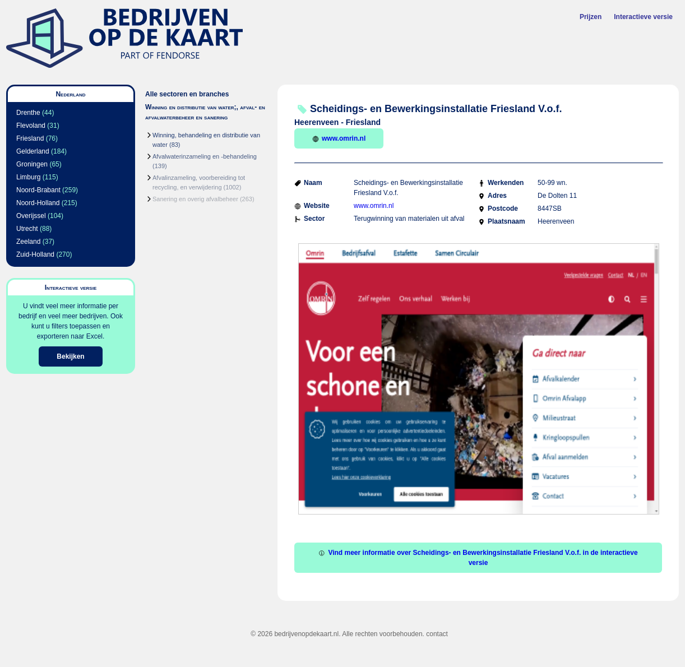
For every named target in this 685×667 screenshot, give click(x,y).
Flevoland (30, 125)
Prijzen (590, 17)
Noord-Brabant (38, 190)
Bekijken (70, 356)
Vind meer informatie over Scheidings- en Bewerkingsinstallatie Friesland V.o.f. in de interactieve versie (477, 558)
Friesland (30, 138)
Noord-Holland (37, 203)
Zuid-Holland (35, 254)
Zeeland (28, 242)
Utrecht (27, 229)
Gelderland (32, 151)
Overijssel (31, 216)
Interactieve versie (643, 17)
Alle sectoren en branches (187, 94)
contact (437, 634)
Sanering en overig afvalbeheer (195, 199)
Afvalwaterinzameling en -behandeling (204, 156)
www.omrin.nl (338, 138)
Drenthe (28, 113)
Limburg (28, 177)
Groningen (32, 164)
